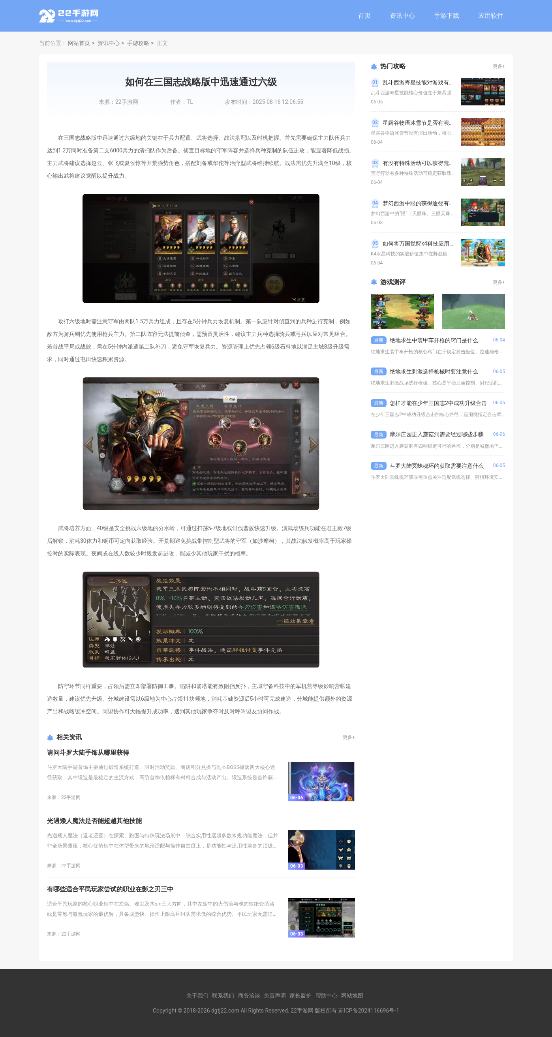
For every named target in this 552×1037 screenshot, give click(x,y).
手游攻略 (138, 43)
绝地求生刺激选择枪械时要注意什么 (434, 371)
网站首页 (79, 43)
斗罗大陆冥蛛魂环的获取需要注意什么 (437, 466)
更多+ (349, 737)
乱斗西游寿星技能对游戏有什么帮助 (427, 82)
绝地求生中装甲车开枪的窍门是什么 (434, 340)
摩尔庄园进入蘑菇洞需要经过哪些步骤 (437, 434)
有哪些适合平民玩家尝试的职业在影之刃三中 (110, 889)
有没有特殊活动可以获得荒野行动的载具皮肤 (438, 163)
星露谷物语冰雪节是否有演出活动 (424, 123)
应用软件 (490, 15)
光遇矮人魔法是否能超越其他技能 (94, 821)
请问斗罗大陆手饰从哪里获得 (88, 752)
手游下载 (446, 15)
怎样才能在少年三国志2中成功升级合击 (438, 403)
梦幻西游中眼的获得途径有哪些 (421, 203)
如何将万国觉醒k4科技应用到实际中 (427, 243)
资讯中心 (402, 15)
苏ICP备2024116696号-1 (368, 1010)
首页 (364, 15)
